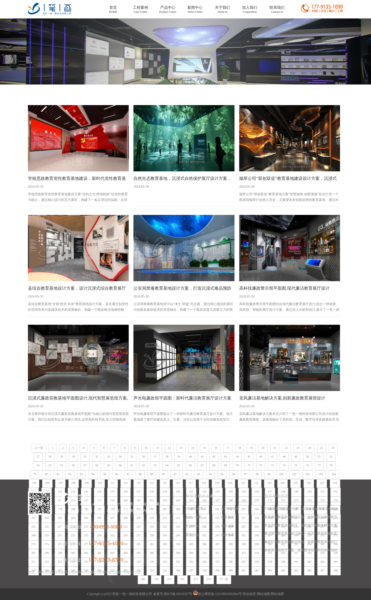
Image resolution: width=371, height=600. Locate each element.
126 (309, 482)
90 (163, 474)
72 (260, 465)
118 (204, 482)
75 (295, 465)
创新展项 (227, 517)
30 (73, 456)
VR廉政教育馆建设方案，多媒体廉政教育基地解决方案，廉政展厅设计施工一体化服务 (303, 509)
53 (38, 465)
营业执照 (249, 594)
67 (202, 465)
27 (38, 456)
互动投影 (192, 526)
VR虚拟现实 (194, 508)
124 (282, 482)
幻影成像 (227, 526)
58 (96, 465)
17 (227, 447)
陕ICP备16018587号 (178, 594)
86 (116, 474)
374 (209, 579)
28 (50, 456)
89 (151, 474)
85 (104, 474)
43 (225, 456)
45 (248, 456)
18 (239, 447)
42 (213, 456)
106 (47, 482)
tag (185, 56)
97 (245, 474)
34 (120, 456)
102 (307, 474)
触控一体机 (194, 517)
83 (81, 474)
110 (100, 482)
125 (295, 482)
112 (126, 482)
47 (272, 456)
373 (195, 579)
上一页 (39, 447)
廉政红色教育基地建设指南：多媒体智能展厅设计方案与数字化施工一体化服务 (303, 542)
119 (217, 482)
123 (269, 482)
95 (222, 474)
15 (204, 447)
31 (85, 456)
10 (146, 447)
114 (152, 482)
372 (182, 579)
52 (331, 456)
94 (210, 474)
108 (73, 482)
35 (131, 456)
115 (165, 482)
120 (230, 482)
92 (187, 474)
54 (50, 465)
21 (274, 447)
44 (237, 456)
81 (58, 474)
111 (113, 482)
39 (178, 456)
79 (34, 474)
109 (86, 482)
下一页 (224, 579)
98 (257, 474)
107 (60, 482)
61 (131, 465)
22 (286, 447)
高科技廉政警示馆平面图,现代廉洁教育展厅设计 (284, 288)
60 (120, 465)
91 (175, 474)
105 (34, 482)
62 (143, 465)
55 (61, 465)
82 (69, 474)
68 (213, 465)
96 (233, 474)
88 (140, 474)
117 (191, 482)
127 (322, 482)
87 (128, 474)
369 (143, 579)
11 (157, 447)
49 (295, 456)
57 (85, 465)
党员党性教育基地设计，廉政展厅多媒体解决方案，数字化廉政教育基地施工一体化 (303, 525)
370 (156, 579)
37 (155, 456)
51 (319, 456)
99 (268, 474)
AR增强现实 (230, 508)
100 (281, 474)
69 (225, 465)
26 (333, 447)
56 (73, 465)
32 (96, 456)
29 (61, 456)
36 (143, 456)
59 (108, 465)
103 (320, 474)
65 (178, 465)
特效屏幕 (227, 535)
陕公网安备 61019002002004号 (217, 594)
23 (298, 447)
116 (178, 482)
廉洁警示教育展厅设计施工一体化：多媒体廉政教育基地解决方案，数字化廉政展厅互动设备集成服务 (303, 533)
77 (319, 465)
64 (167, 465)
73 (272, 465)
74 (284, 465)
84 (93, 474)
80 (46, 474)
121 (243, 482)
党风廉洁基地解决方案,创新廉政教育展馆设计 (282, 398)
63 (155, 465)
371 (169, 579)
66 (190, 465)
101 (294, 474)
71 (248, 465)
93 (198, 474)
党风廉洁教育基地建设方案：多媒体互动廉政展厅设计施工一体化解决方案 (303, 517)
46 (260, 456)
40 (190, 456)
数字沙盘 (192, 535)
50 (307, 456)
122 (256, 482)
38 (167, 456)
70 (237, 465)
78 (331, 465)
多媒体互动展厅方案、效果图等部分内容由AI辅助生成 (303, 550)
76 (307, 465)
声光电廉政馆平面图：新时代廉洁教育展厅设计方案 (182, 398)
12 (169, 447)
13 (181, 447)
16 (216, 447)
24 (309, 447)
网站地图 (263, 594)
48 (284, 456)
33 (108, 456)
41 (202, 456)
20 (262, 447)
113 (139, 482)
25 (321, 447)
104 (334, 474)
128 (335, 482)
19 (251, 447)
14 (192, 447)
